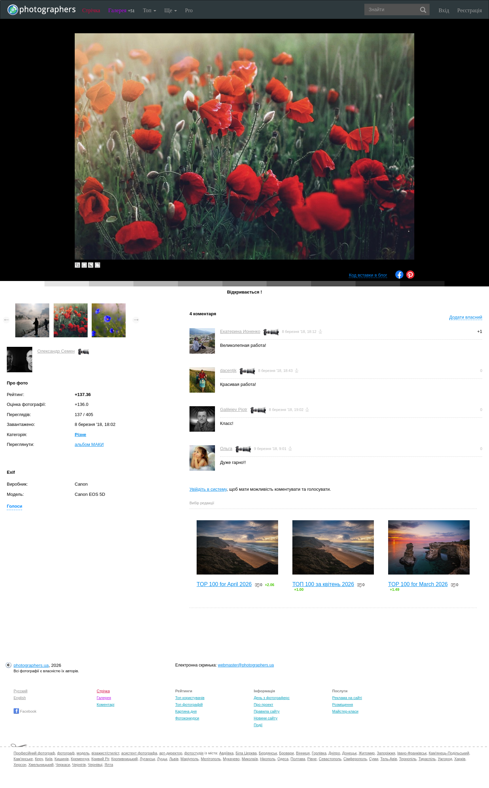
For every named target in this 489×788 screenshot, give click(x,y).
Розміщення (342, 704)
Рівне (312, 759)
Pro (189, 10)
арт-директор (170, 753)
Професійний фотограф (34, 753)
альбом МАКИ (89, 444)
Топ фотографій (189, 704)
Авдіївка (226, 753)
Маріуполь (190, 759)
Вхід (444, 10)
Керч (39, 759)
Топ (149, 10)
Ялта (109, 765)
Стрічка (91, 10)
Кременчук (80, 759)
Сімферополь (355, 759)
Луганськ (147, 759)
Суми (373, 759)
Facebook (25, 711)
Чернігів (79, 765)
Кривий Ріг (100, 759)
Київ (48, 759)
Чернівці (95, 765)
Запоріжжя (386, 753)
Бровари (286, 753)
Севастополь (330, 759)
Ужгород (445, 759)
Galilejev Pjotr (233, 409)
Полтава (298, 759)
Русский (21, 691)
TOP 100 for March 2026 (418, 584)
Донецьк (349, 753)
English (20, 698)
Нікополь (267, 759)
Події (258, 725)
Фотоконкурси (187, 718)
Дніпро (334, 753)
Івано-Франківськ (412, 753)
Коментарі (105, 704)
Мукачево (231, 759)
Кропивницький (124, 759)
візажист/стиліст (105, 753)
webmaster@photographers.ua (246, 665)
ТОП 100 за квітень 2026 (323, 584)
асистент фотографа (139, 753)
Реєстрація (469, 10)
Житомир (367, 753)
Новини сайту (265, 718)
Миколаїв (250, 759)
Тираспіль (427, 759)
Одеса (282, 759)
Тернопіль (407, 759)
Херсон (20, 765)
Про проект (263, 704)
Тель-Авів (388, 759)
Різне (80, 434)
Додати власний (465, 317)
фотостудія (194, 753)
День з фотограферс (272, 698)
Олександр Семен (56, 351)
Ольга (226, 448)
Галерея (121, 10)
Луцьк (162, 759)
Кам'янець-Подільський (449, 753)
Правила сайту (266, 711)
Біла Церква (246, 753)
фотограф (65, 753)
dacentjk (228, 370)
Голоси (14, 506)
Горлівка (319, 753)
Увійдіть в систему (208, 489)
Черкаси (63, 765)
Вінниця (303, 753)
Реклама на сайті (347, 698)
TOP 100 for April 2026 (224, 584)
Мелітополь (211, 759)
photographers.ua (31, 665)
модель (83, 753)
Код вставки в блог (368, 275)
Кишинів (61, 759)
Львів (173, 759)
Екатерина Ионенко (240, 331)
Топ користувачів (189, 698)
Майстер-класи (345, 711)
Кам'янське (23, 759)
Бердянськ (268, 753)
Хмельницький (41, 765)
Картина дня (186, 711)
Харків (460, 759)
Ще (170, 10)
